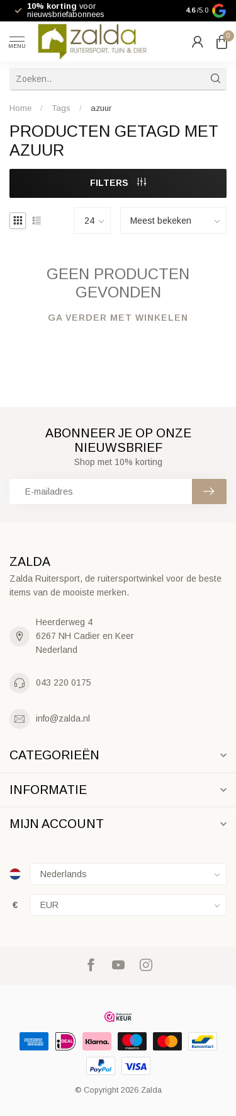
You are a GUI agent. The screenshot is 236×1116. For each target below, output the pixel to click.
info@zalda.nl (63, 718)
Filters (118, 183)
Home (20, 108)
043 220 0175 (63, 682)
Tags (61, 108)
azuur (101, 108)
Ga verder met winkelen (118, 318)
